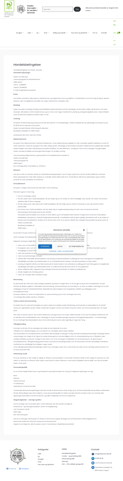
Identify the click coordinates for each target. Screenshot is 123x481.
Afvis (60, 246)
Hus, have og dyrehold (78, 25)
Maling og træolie (59, 25)
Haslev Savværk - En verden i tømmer (32, 9)
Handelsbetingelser (69, 438)
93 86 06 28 (99, 443)
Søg (77, 9)
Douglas (22, 25)
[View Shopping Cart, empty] (114, 25)
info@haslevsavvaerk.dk (103, 438)
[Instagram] (24, 453)
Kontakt (100, 25)
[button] (84, 230)
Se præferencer (76, 246)
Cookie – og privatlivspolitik (65, 251)
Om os (92, 25)
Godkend (45, 246)
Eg (39, 25)
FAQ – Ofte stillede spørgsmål (72, 448)
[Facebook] (11, 453)
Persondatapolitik (68, 443)
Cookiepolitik (52, 251)
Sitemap (65, 446)
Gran (46, 25)
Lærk (31, 25)
